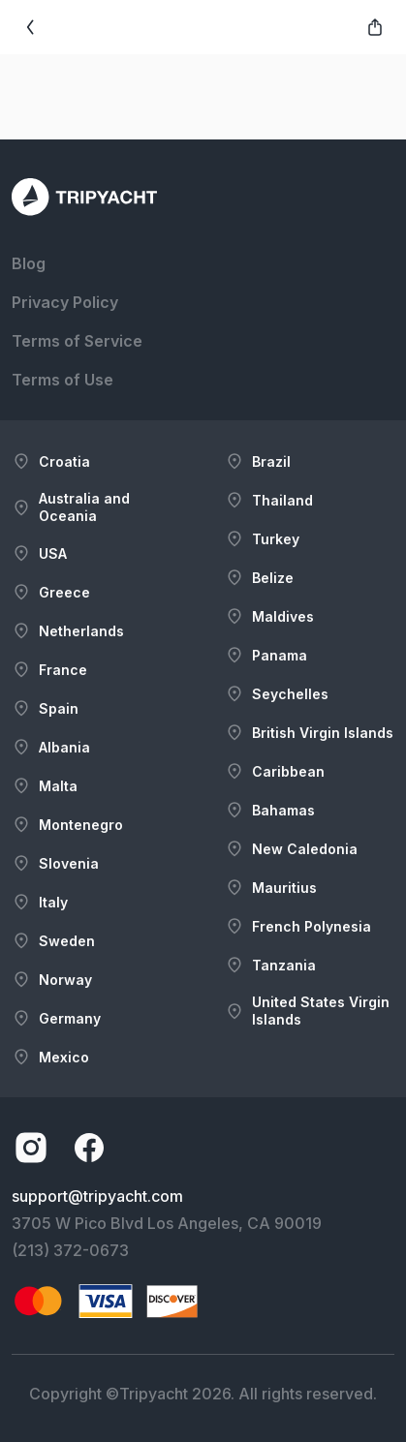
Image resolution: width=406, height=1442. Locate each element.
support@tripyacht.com (97, 1196)
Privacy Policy (65, 302)
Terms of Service (77, 341)
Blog (29, 263)
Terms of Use (62, 379)
